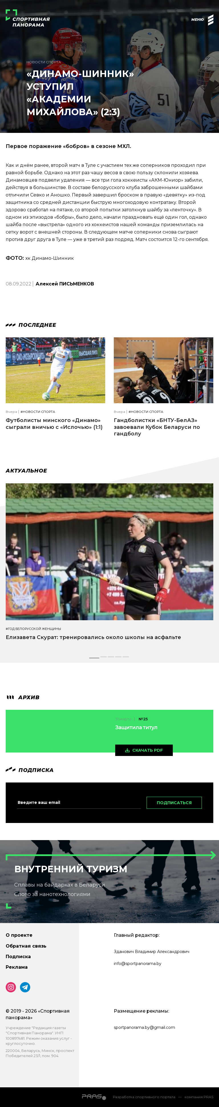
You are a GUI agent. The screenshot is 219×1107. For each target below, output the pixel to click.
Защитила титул (136, 727)
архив (23, 697)
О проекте (19, 935)
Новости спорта (44, 62)
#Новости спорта (38, 411)
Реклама (17, 967)
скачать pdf (147, 750)
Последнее (31, 325)
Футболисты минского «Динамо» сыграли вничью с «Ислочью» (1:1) (54, 423)
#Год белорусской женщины (33, 628)
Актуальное (26, 471)
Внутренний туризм (70, 869)
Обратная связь (26, 946)
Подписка (18, 956)
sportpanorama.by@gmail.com (144, 1027)
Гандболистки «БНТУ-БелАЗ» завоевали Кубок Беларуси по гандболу (157, 427)
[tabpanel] (109, 567)
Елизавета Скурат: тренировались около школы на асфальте (93, 637)
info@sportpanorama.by (137, 963)
